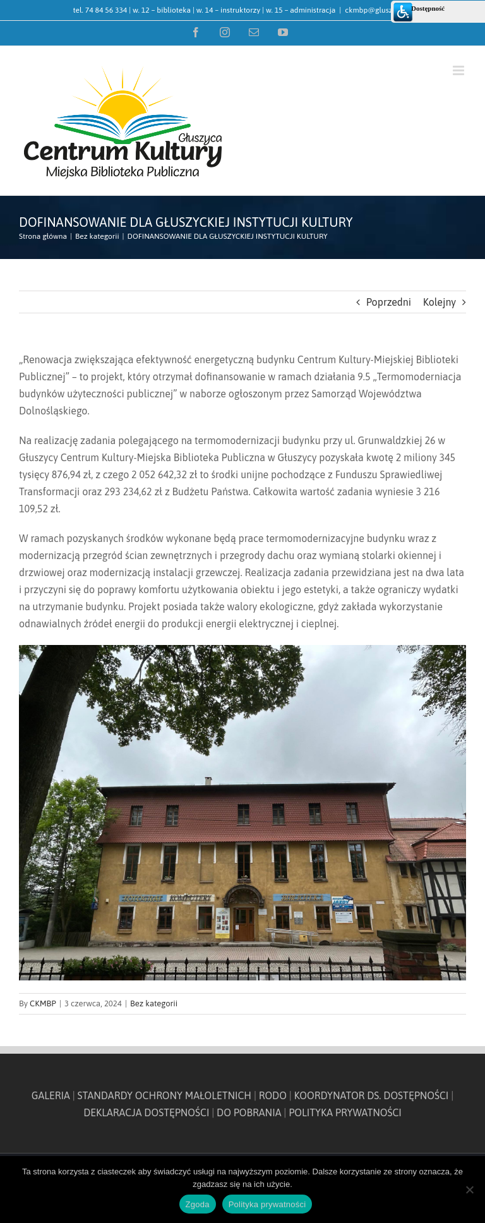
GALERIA (51, 1095)
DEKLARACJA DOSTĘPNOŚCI (146, 1112)
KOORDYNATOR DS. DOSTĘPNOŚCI (371, 1095)
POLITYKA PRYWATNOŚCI (345, 1112)
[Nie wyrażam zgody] (469, 1189)
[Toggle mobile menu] (459, 70)
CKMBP (43, 1003)
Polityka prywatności (267, 1204)
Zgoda (198, 1204)
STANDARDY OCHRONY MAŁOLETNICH (165, 1095)
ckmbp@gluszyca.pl (378, 10)
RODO (273, 1095)
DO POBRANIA (249, 1112)
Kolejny (439, 302)
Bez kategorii (153, 1003)
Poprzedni (388, 302)
